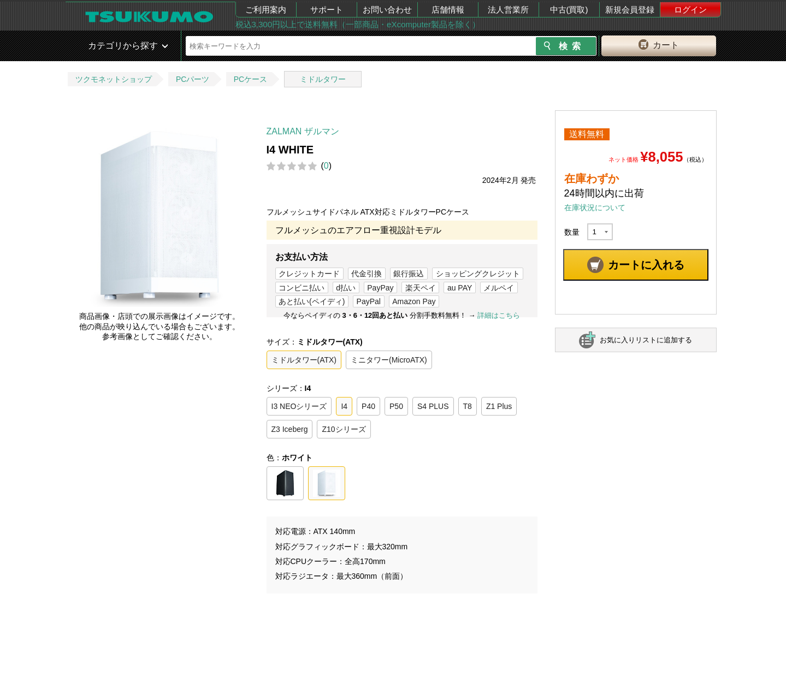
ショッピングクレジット (478, 273)
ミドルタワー (323, 79)
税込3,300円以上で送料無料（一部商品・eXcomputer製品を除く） (357, 24)
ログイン (690, 9)
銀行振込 (408, 273)
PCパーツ (192, 79)
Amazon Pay (413, 301)
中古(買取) (569, 9)
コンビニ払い (301, 287)
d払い (346, 287)
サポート (326, 9)
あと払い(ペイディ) (312, 301)
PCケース (250, 79)
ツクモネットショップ (113, 79)
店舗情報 (448, 9)
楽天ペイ (420, 287)
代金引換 (366, 273)
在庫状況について (594, 207)
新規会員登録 (629, 9)
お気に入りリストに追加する (646, 340)
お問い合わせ (387, 9)
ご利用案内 (265, 9)
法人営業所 (508, 9)
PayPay (380, 287)
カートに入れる (646, 265)
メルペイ (498, 287)
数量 (572, 232)
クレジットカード (309, 273)
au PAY (459, 287)
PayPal (369, 301)
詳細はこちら (498, 315)
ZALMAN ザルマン (303, 131)
